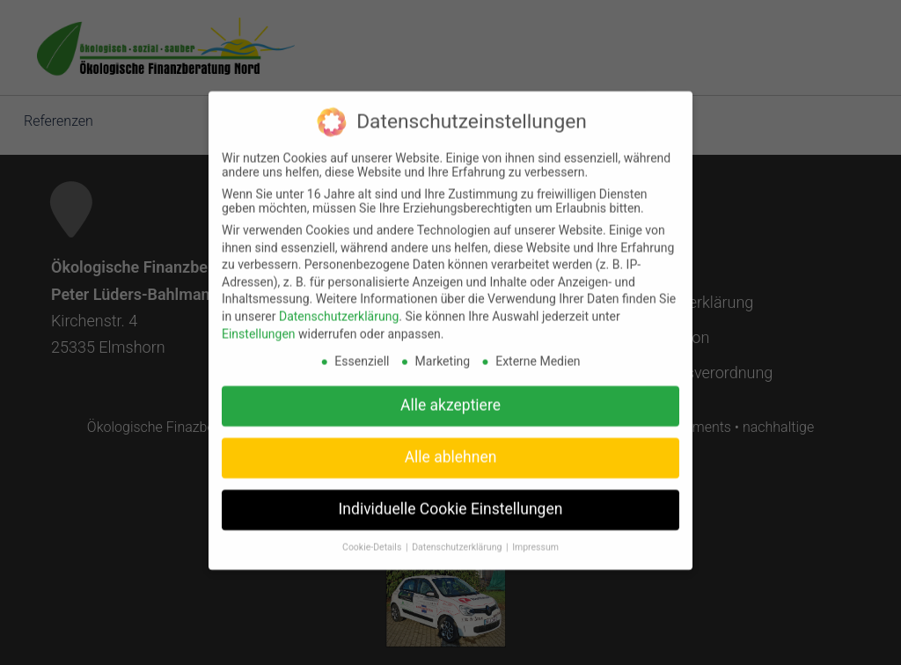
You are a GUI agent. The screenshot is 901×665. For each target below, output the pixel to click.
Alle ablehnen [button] (451, 446)
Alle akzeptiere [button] (450, 394)
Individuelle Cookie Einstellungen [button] (451, 498)
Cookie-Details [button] (373, 535)
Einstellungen (259, 322)
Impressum (535, 535)
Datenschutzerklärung (339, 304)
